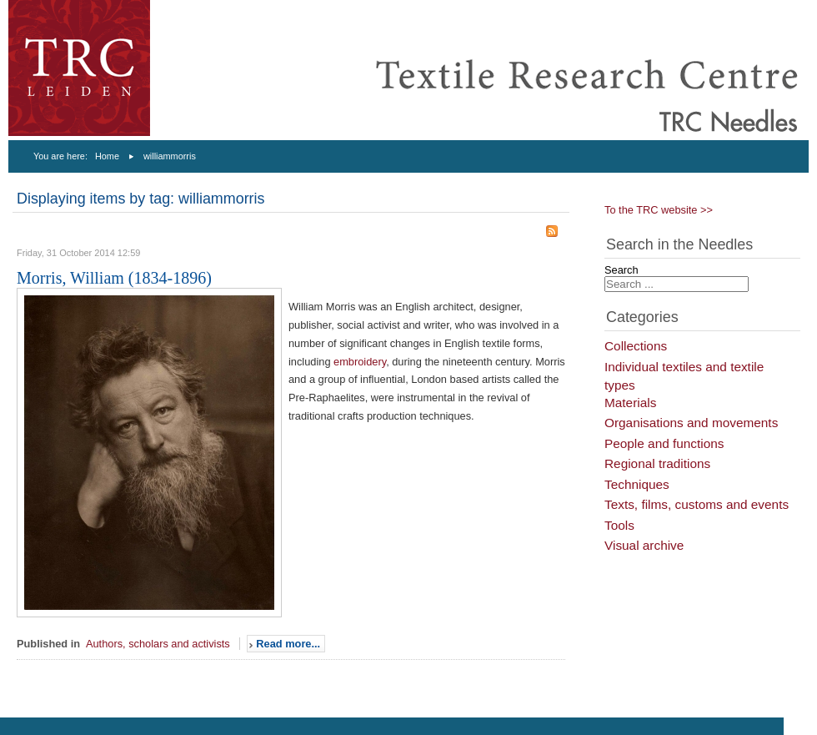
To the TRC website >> (658, 210)
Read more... (288, 643)
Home (107, 156)
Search (621, 270)
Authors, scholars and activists (158, 643)
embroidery (359, 361)
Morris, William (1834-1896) (114, 278)
